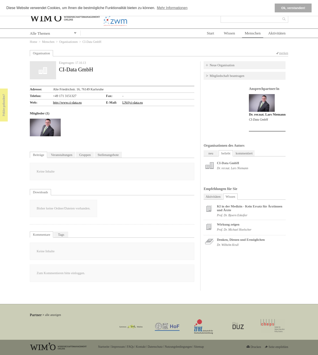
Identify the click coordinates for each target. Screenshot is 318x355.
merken (283, 53)
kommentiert (244, 153)
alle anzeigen (53, 315)
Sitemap (199, 346)
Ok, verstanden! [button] (293, 8)
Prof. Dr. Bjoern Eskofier (232, 215)
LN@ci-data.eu (132, 102)
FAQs (130, 346)
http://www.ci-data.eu (67, 102)
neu (210, 153)
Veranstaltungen (61, 155)
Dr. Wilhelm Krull (227, 245)
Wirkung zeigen (228, 224)
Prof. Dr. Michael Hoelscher (234, 229)
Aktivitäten (277, 33)
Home (33, 42)
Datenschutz (155, 346)
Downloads (40, 192)
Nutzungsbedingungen (178, 346)
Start (210, 33)
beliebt (225, 153)
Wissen (229, 33)
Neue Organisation (222, 65)
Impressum (118, 346)
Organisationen (68, 42)
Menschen (253, 33)
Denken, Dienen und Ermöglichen (241, 239)
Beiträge (38, 155)
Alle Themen (40, 33)
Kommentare (41, 234)
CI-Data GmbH (258, 119)
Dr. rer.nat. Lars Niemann (267, 114)
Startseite (103, 346)
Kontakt (141, 346)
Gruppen (85, 155)
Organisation (41, 53)
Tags (61, 234)
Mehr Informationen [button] (172, 8)
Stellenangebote (108, 155)
